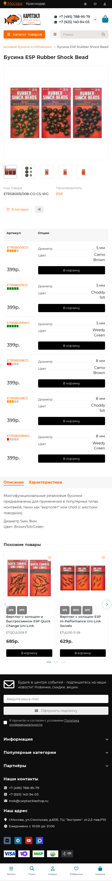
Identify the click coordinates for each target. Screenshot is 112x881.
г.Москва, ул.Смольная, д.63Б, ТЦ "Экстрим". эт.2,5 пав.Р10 (57, 820)
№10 (76, 609)
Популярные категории (56, 752)
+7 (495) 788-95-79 (71, 16)
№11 (21, 609)
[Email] (56, 699)
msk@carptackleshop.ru (28, 801)
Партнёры (56, 765)
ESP (59, 194)
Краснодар (35, 3)
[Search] (84, 34)
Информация (56, 739)
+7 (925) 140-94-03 (70, 22)
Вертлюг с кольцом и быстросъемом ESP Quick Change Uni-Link (28, 620)
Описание (14, 482)
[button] (5, 604)
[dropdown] (85, 4)
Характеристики (45, 482)
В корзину (71, 270)
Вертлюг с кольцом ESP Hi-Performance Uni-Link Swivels (80, 620)
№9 (11, 609)
